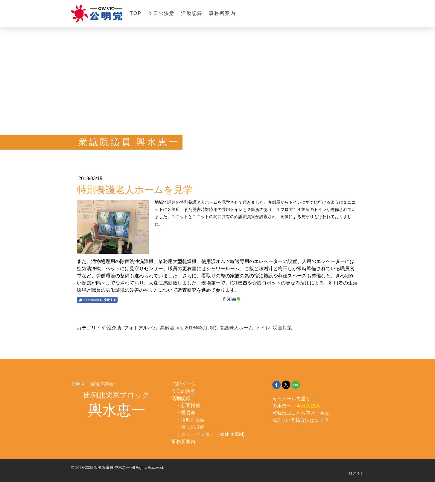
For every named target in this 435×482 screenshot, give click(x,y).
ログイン (356, 473)
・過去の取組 (190, 427)
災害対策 (282, 327)
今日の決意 (161, 13)
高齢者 (167, 327)
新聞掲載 (190, 405)
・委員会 (185, 412)
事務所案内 (222, 13)
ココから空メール (306, 413)
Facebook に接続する (97, 299)
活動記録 (192, 13)
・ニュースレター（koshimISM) (210, 434)
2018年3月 (196, 327)
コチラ (321, 420)
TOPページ (183, 384)
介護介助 (111, 327)
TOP (136, 13)
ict (179, 327)
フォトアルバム (140, 327)
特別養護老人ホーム (231, 327)
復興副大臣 (193, 419)
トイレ (263, 327)
